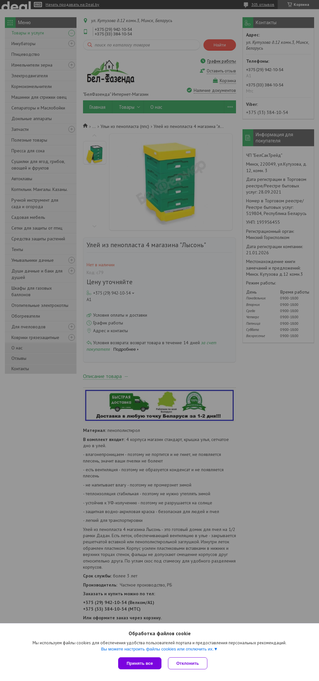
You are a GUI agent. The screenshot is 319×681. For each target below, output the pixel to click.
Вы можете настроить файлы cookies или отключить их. (157, 649)
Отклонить (187, 663)
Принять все (140, 663)
